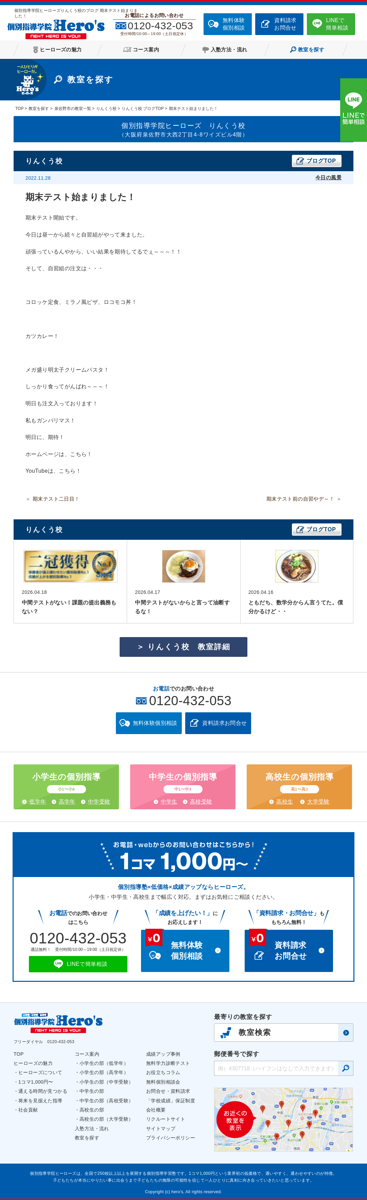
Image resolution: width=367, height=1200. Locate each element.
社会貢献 (28, 1110)
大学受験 (318, 802)
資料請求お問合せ (285, 24)
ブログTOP (321, 161)
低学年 (37, 802)
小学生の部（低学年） (104, 1063)
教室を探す (87, 1137)
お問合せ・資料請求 (168, 1091)
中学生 (169, 802)
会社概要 (156, 1110)
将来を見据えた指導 (40, 1100)
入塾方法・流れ (92, 1128)
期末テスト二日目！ (56, 499)
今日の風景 (328, 177)
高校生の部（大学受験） (106, 1119)
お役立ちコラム (163, 1072)
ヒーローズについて (40, 1072)
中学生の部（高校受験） (106, 1100)
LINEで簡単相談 (337, 24)
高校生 (284, 802)
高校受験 (201, 802)
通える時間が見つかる (42, 1091)
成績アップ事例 (163, 1054)
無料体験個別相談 (234, 24)
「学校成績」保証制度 (170, 1100)
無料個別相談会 (163, 1082)
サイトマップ (160, 1128)
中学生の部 (92, 1091)
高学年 (67, 802)
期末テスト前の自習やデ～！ (300, 499)
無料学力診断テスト (168, 1063)
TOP (19, 1054)
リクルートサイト (165, 1119)
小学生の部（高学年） (104, 1072)
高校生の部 (92, 1110)
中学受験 (99, 802)
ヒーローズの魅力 (33, 1063)
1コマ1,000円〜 (35, 1082)
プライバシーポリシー (170, 1137)
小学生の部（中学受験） (106, 1082)
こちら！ (81, 454)
